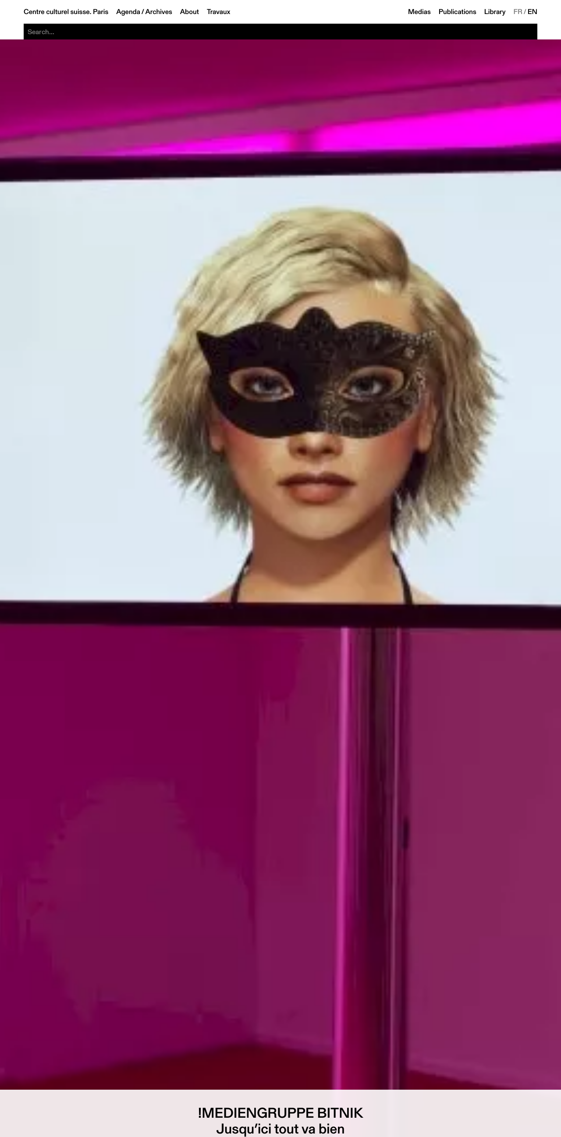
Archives (159, 12)
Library (495, 12)
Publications (457, 12)
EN (532, 12)
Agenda (128, 12)
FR (518, 12)
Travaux (218, 12)
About (189, 12)
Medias (419, 12)
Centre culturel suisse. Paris (66, 12)
